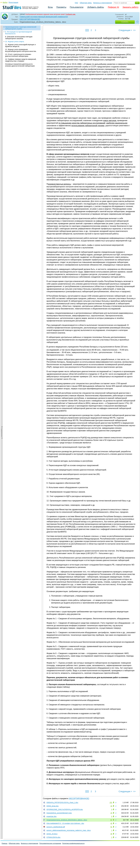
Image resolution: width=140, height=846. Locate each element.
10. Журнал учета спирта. (14, 41)
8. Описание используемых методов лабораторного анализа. (18, 37)
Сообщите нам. (71, 14)
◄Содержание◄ (2, 66)
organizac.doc (51, 816)
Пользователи (76, 7)
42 (111, 823)
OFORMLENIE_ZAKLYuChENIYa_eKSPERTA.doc (64, 809)
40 (111, 834)
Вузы (50, 7)
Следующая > (125, 30)
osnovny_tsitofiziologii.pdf (55, 827)
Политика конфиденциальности (73, 843)
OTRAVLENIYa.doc (53, 837)
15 (111, 813)
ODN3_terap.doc (52, 806)
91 (111, 827)
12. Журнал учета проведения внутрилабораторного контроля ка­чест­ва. (20, 50)
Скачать (124, 22)
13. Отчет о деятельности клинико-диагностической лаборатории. (18, 55)
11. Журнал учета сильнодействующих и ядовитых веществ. (20, 45)
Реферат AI (113, 7)
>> (134, 30)
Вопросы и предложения (102, 3)
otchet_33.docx (51, 834)
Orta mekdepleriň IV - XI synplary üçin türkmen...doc (65, 823)
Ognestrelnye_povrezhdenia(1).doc (59, 813)
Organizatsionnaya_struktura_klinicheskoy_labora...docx (66, 820)
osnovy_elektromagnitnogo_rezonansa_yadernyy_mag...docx (68, 830)
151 (111, 802)
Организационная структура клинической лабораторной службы (20, 28)
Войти (5, 2)
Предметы (61, 7)
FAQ (76, 3)
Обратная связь (86, 3)
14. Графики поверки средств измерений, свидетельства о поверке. (20, 60)
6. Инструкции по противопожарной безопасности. (18, 33)
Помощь (4, 843)
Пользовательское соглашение (50, 843)
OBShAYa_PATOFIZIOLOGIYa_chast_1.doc (62, 802)
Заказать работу (130, 7)
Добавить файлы (95, 7)
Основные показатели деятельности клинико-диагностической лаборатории (20, 65)
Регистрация (13, 2)
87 (111, 820)
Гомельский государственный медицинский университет (44, 17)
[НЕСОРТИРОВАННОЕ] (30, 19)
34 (111, 806)
